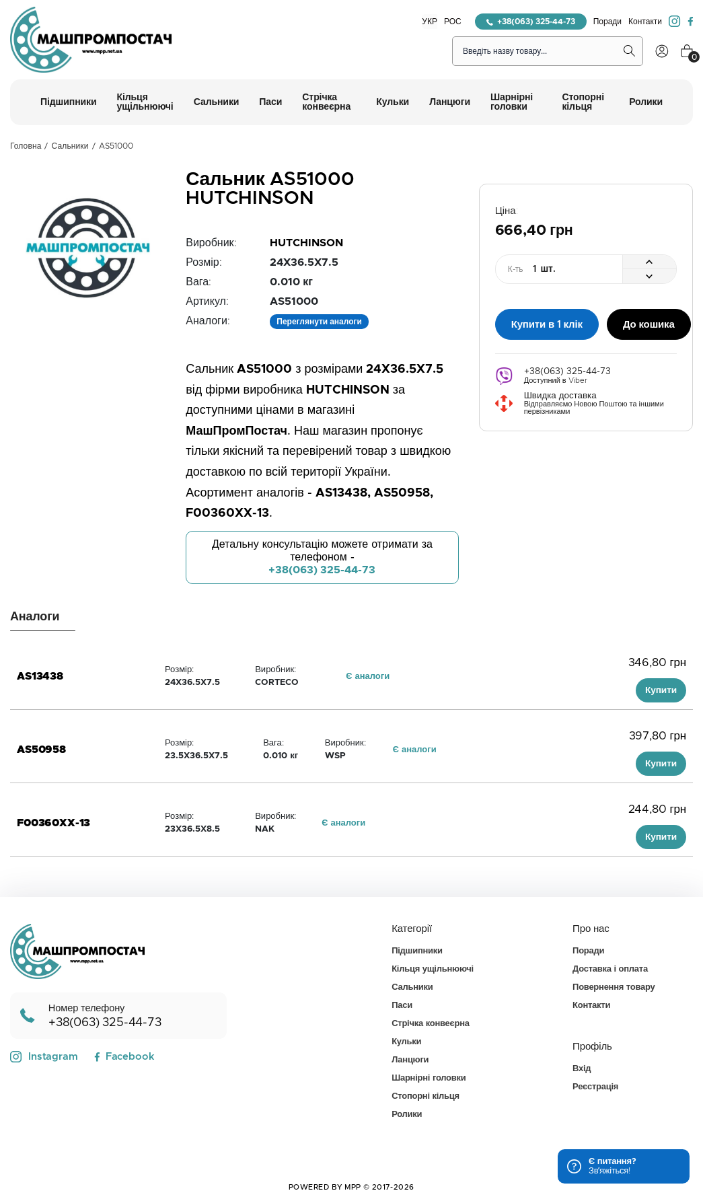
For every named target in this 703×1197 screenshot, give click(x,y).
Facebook (124, 1057)
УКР (429, 21)
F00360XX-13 (53, 823)
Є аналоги (368, 676)
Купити (661, 690)
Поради (607, 21)
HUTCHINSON (306, 243)
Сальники (70, 146)
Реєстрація (595, 1087)
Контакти (645, 21)
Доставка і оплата (610, 969)
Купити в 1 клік (547, 323)
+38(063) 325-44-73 (530, 21)
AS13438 (40, 676)
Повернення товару (613, 987)
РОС (452, 21)
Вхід (581, 1068)
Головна (25, 146)
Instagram (44, 1057)
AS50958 (41, 749)
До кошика (649, 323)
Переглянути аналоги (319, 322)
